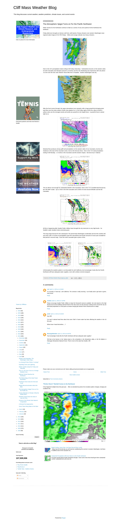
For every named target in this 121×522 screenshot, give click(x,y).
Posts (19, 475)
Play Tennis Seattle (22, 465)
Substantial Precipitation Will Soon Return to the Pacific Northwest (68, 456)
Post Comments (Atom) (56, 379)
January (21, 414)
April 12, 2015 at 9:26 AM (57, 314)
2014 (19, 416)
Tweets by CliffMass (21, 304)
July (20, 349)
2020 (19, 324)
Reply (48, 295)
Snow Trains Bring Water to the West (28, 406)
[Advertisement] (27, 68)
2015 (19, 336)
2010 (19, 426)
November (22, 340)
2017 (19, 331)
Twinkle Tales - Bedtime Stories (25, 469)
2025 (19, 313)
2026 (19, 310)
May (20, 354)
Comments (20, 478)
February (21, 411)
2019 (19, 327)
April (20, 356)
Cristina (49, 300)
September (22, 345)
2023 (19, 317)
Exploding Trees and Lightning (27, 364)
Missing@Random (52, 333)
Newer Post (46, 372)
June (20, 352)
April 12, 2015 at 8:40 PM (64, 333)
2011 (19, 423)
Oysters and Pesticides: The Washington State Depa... (26, 359)
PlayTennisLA (21, 467)
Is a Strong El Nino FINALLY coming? (28, 362)
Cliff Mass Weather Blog (35, 7)
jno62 (48, 314)
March (21, 409)
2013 (19, 419)
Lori (48, 289)
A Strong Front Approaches (26, 404)
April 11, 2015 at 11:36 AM (56, 289)
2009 (19, 428)
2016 (19, 333)
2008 (19, 430)
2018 (19, 329)
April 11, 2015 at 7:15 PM (58, 300)
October (21, 342)
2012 (19, 421)
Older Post (103, 372)
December (22, 338)
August (21, 347)
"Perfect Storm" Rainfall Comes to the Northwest (59, 384)
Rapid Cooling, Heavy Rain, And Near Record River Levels (66, 447)
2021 (19, 322)
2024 (19, 315)
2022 (19, 320)
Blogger (64, 518)
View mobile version (74, 374)
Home (74, 372)
